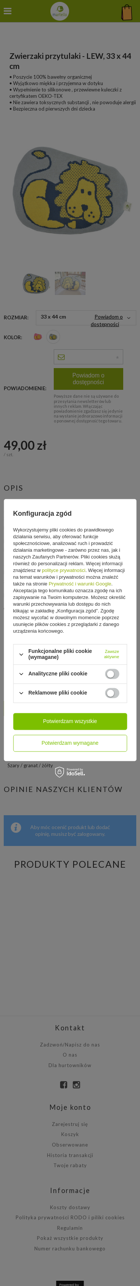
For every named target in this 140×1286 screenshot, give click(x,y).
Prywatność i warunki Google (80, 584)
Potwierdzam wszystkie (70, 721)
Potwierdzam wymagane (70, 743)
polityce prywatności (63, 570)
